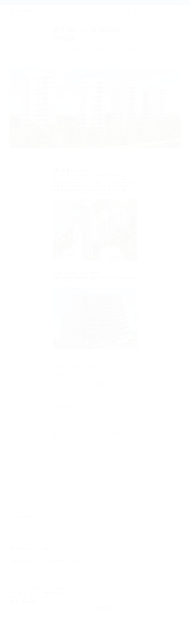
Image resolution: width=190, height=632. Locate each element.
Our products (105, 11)
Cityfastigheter (108, 388)
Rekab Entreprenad (106, 385)
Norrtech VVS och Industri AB (110, 396)
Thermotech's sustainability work (115, 594)
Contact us (17, 615)
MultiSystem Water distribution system (39, 592)
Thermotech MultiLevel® (28, 596)
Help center (124, 11)
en (180, 2)
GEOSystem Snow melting (29, 601)
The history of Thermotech (111, 591)
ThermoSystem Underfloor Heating (36, 587)
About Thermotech (145, 11)
